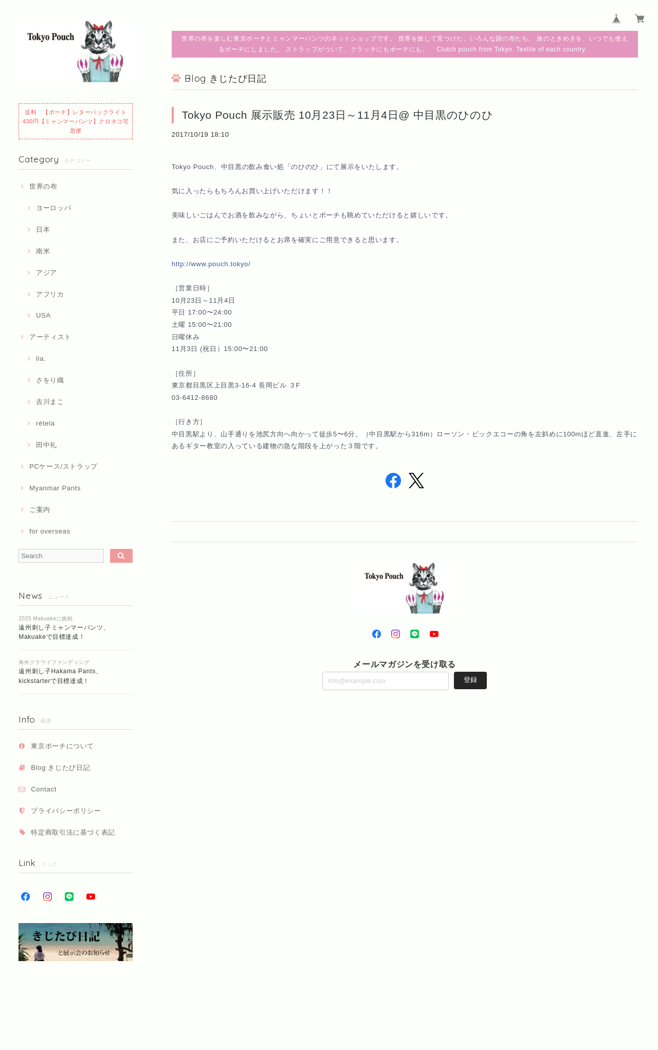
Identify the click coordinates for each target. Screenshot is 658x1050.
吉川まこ (50, 402)
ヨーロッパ (53, 208)
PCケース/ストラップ (63, 466)
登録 (470, 680)
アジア (46, 273)
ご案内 (39, 509)
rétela (45, 423)
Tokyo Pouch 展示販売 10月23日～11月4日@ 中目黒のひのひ (338, 115)
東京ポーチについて (62, 746)
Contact (44, 789)
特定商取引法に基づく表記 (73, 832)
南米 (43, 251)
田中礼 (46, 445)
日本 (43, 229)
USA (43, 315)
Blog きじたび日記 (60, 767)
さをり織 (50, 380)
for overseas (49, 531)
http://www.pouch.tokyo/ (211, 264)
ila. (41, 358)
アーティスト (50, 337)
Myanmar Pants (55, 488)
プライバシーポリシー (66, 811)
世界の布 (43, 186)
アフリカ (50, 294)
